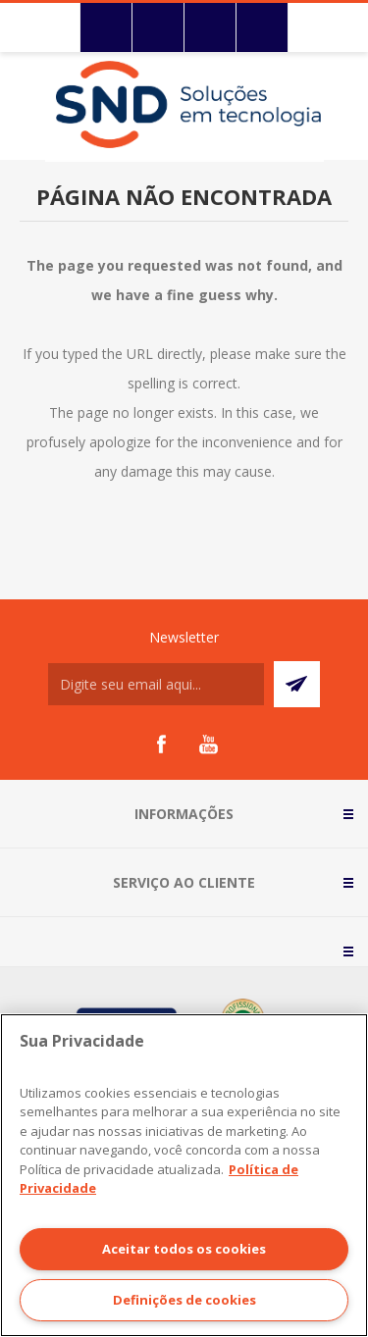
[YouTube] (208, 744)
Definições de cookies (184, 1300)
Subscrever (297, 684)
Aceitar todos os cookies (184, 1249)
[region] (184, 1175)
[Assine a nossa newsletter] (156, 684)
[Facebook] (161, 744)
